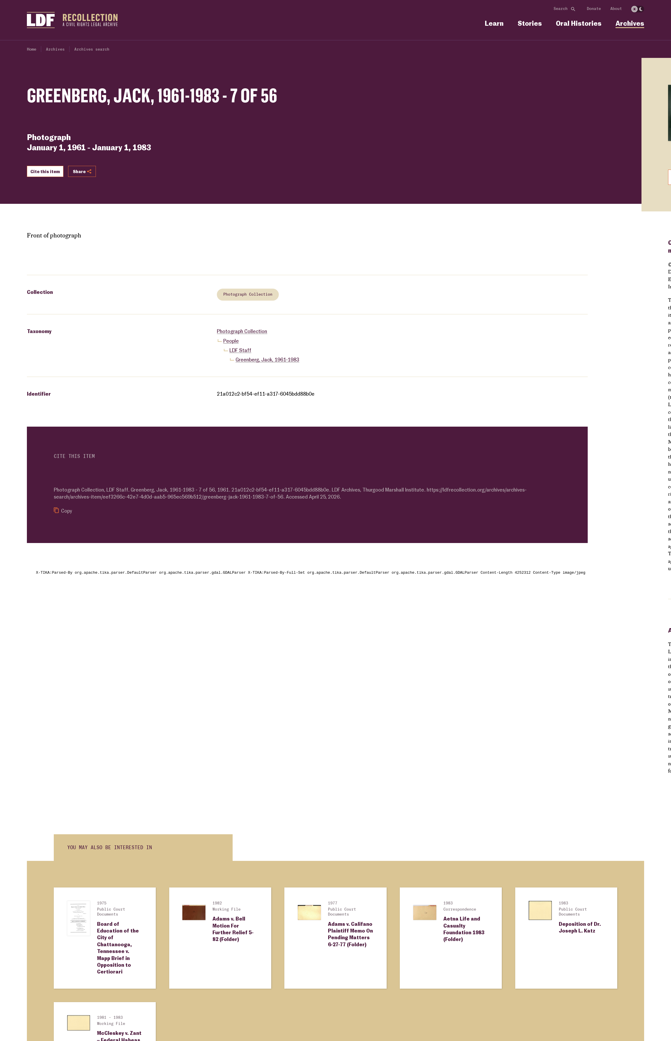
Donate (594, 9)
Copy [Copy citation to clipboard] (63, 510)
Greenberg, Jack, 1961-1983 (267, 359)
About (616, 9)
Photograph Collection (247, 294)
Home (31, 49)
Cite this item (45, 171)
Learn (494, 23)
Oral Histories (578, 23)
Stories (530, 23)
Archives (629, 23)
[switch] (637, 9)
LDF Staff (240, 350)
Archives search (91, 49)
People (230, 341)
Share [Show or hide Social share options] (82, 171)
